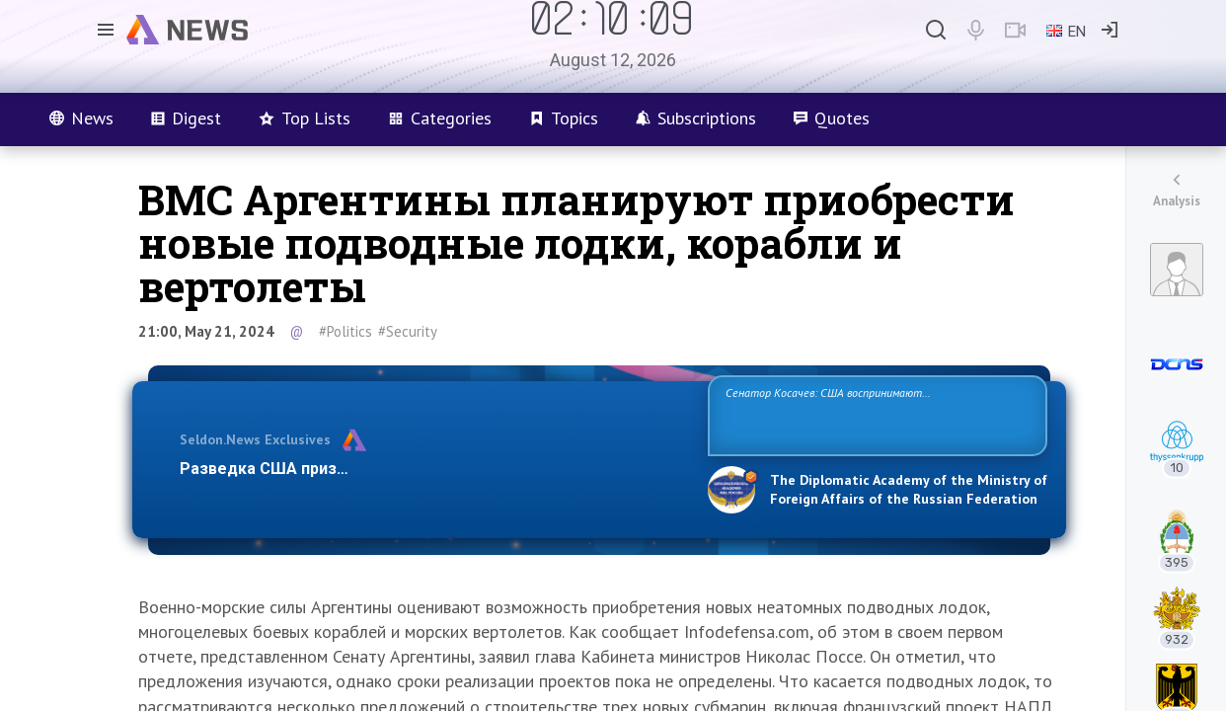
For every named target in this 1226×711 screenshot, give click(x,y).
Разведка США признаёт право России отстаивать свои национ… (433, 468)
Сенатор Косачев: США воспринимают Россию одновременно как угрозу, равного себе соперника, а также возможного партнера (875, 414)
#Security (407, 331)
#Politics (345, 331)
